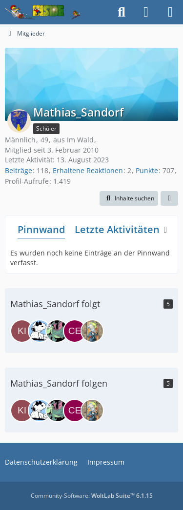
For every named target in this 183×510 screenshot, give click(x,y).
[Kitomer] (22, 331)
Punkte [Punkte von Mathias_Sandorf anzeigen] (147, 170)
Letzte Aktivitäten (117, 229)
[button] (129, 198)
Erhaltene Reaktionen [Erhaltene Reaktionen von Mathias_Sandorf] (88, 170)
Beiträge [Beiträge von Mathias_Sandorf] (18, 170)
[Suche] (121, 12)
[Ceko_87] (74, 331)
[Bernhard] (92, 331)
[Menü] (170, 12)
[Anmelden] (146, 12)
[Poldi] (57, 331)
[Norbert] (39, 331)
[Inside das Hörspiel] (42, 12)
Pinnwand (41, 229)
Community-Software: (92, 495)
